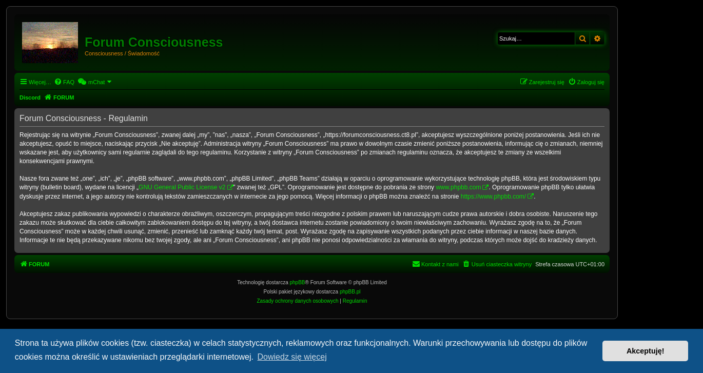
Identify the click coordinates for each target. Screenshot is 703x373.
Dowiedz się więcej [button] (292, 356)
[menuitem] (64, 82)
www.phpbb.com (458, 187)
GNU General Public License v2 (182, 187)
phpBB (297, 282)
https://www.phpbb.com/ (493, 196)
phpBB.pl (350, 292)
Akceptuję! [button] (646, 351)
